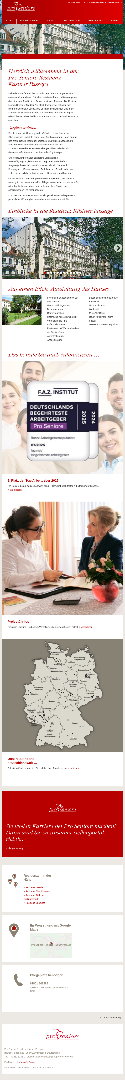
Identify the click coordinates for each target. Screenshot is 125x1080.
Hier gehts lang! (15, 848)
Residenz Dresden (35, 887)
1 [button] (44, 272)
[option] (62, 248)
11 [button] (77, 272)
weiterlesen (16, 490)
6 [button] (60, 272)
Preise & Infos (115, 2)
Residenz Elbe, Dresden (38, 891)
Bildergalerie (96, 21)
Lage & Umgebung (72, 21)
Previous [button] (7, 248)
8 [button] (67, 272)
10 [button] (73, 272)
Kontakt (115, 21)
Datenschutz (24, 1067)
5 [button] (57, 272)
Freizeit (51, 21)
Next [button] (118, 248)
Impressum (10, 1067)
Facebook (48, 1067)
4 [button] (54, 272)
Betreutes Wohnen (30, 21)
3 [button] (51, 272)
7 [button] (64, 272)
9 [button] (70, 272)
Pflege (9, 21)
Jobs (77, 2)
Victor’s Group (28, 1062)
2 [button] (48, 272)
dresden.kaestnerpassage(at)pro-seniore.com (50, 1056)
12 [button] (80, 272)
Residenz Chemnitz (36, 903)
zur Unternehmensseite (94, 2)
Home (71, 2)
